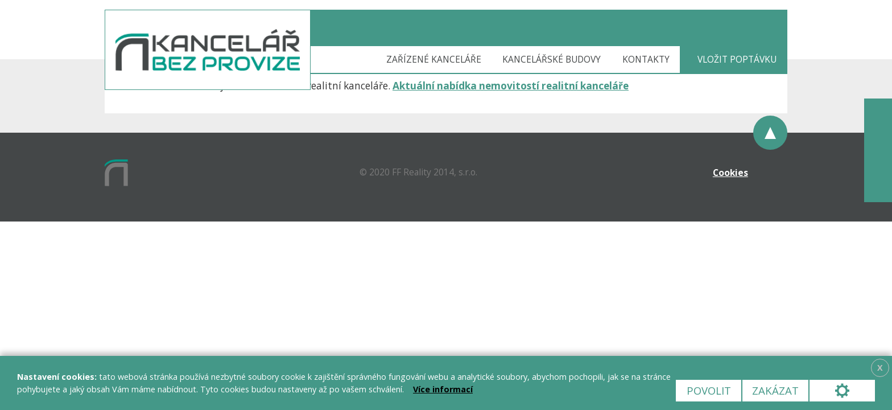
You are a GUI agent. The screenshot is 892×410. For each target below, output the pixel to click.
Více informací (443, 389)
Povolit (709, 390)
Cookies (730, 172)
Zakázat (775, 390)
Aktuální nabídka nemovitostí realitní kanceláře (511, 85)
